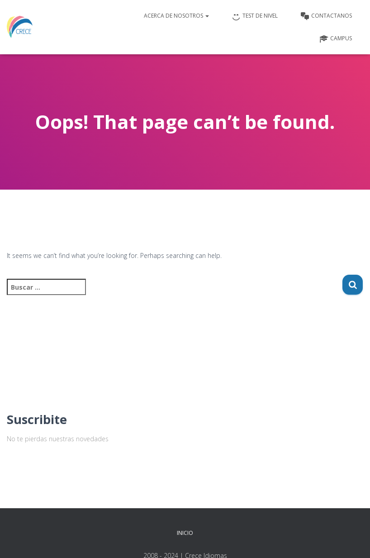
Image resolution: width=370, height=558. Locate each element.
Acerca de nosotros (176, 15)
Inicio (185, 533)
